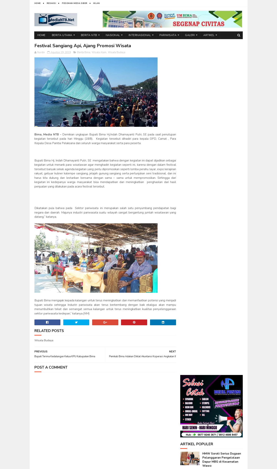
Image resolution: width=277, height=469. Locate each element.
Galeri (190, 35)
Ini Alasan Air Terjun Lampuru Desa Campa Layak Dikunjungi (222, 235)
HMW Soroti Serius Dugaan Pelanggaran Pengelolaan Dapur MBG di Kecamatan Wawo (221, 127)
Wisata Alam (99, 52)
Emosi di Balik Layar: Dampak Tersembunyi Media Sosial (222, 200)
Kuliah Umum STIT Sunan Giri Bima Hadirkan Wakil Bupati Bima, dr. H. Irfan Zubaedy (220, 164)
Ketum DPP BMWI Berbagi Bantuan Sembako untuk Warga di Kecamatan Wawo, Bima (220, 255)
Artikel (208, 35)
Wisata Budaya (116, 52)
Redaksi (51, 3)
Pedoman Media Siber (74, 3)
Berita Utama (62, 35)
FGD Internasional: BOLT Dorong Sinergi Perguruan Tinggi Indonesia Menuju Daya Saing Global (220, 295)
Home (37, 3)
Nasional (113, 35)
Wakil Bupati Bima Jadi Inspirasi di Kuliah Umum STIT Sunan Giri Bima (219, 183)
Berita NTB (89, 35)
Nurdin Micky (82, 464)
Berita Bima (83, 52)
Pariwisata (167, 35)
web (50, 464)
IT (56, 464)
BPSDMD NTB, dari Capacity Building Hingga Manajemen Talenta (222, 218)
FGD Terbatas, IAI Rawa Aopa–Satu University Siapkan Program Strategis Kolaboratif (221, 275)
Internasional (140, 35)
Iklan (96, 3)
